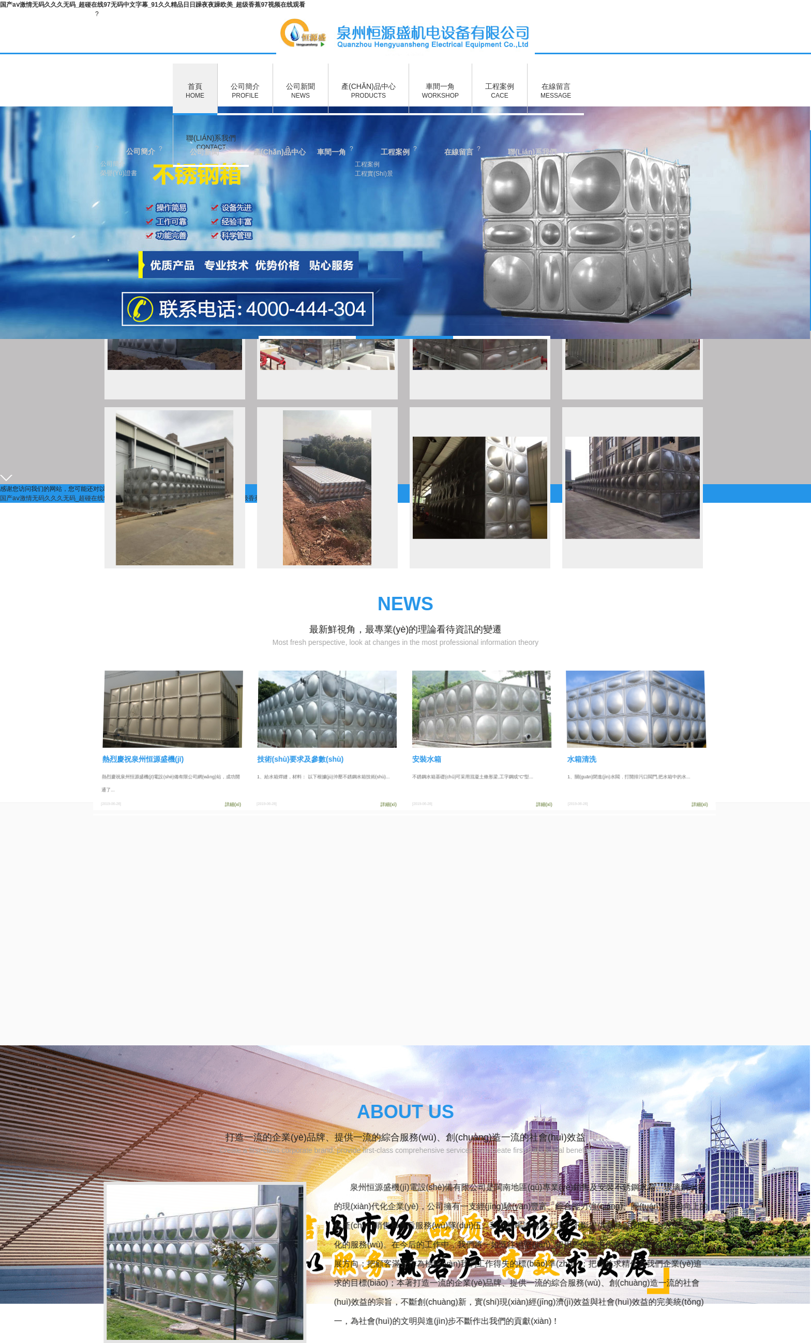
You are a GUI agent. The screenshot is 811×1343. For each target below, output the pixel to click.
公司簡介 (245, 91)
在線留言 (555, 91)
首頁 (195, 91)
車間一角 (440, 91)
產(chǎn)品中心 (368, 91)
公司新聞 (300, 91)
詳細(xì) (237, 803)
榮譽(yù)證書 (118, 173)
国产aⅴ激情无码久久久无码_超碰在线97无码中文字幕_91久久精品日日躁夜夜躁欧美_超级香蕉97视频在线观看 (152, 4)
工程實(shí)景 (374, 173)
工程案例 (499, 91)
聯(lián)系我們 (211, 143)
